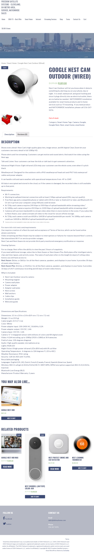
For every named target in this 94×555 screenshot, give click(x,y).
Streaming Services (50, 19)
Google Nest (54, 125)
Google (83, 122)
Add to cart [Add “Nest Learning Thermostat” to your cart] (82, 468)
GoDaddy (66, 550)
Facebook (7, 518)
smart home (70, 125)
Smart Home (29, 19)
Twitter (7, 523)
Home (3, 19)
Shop (61, 19)
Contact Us (76, 19)
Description (9, 134)
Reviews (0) (22, 134)
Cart (85, 19)
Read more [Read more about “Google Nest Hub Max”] (7, 466)
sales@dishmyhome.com (57, 520)
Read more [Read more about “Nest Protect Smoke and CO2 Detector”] (54, 469)
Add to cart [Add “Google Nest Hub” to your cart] (11, 418)
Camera (76, 122)
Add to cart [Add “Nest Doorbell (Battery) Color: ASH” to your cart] (35, 497)
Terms (68, 19)
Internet (38, 19)
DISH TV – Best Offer (15, 19)
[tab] (9, 134)
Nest (62, 125)
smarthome (80, 125)
